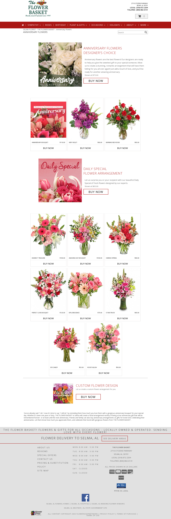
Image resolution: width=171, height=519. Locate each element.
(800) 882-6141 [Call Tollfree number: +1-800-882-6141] (126, 461)
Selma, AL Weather (72, 508)
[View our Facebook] (85, 501)
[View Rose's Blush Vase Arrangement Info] (104, 344)
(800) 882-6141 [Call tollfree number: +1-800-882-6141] (142, 10)
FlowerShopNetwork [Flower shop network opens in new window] (87, 514)
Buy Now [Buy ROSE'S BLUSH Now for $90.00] (104, 373)
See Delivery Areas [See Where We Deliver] (114, 438)
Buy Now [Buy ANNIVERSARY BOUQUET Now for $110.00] (48, 148)
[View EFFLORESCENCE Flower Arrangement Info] (85, 289)
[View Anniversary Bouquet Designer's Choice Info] (48, 119)
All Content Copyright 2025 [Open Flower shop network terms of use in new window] (62, 514)
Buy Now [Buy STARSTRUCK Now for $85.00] (122, 318)
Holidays (116, 25)
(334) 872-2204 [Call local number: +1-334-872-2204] (142, 7)
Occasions (98, 25)
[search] (146, 32)
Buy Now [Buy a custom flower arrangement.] (88, 397)
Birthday (60, 25)
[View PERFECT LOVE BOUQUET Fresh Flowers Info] (48, 290)
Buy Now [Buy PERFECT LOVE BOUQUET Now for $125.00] (48, 318)
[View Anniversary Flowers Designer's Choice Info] (60, 64)
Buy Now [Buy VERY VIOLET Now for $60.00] (85, 148)
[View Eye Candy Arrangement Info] (67, 344)
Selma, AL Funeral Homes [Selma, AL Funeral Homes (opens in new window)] (57, 504)
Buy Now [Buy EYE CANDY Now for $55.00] (67, 373)
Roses (48, 25)
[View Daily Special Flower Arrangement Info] (60, 180)
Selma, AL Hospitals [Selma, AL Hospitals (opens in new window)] (80, 504)
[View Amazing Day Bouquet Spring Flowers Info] (85, 235)
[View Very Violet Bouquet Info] (85, 119)
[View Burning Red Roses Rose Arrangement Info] (122, 119)
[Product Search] (130, 32)
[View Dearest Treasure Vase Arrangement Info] (48, 235)
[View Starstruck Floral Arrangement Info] (122, 290)
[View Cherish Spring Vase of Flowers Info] (122, 235)
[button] (141, 16)
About (132, 25)
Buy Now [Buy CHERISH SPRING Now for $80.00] (122, 263)
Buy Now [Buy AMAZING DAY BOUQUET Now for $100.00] (85, 263)
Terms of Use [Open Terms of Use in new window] (93, 515)
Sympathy (34, 25)
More (144, 25)
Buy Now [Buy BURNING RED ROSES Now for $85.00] (122, 148)
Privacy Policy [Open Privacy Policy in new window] (107, 514)
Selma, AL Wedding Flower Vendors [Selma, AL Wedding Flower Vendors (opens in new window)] (108, 504)
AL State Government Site (95, 508)
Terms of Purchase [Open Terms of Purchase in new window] (126, 514)
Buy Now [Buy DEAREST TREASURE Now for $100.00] (48, 263)
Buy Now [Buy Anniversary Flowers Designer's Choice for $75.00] (96, 81)
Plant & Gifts (79, 25)
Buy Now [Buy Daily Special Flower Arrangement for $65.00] (96, 192)
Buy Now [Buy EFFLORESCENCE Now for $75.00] (85, 318)
